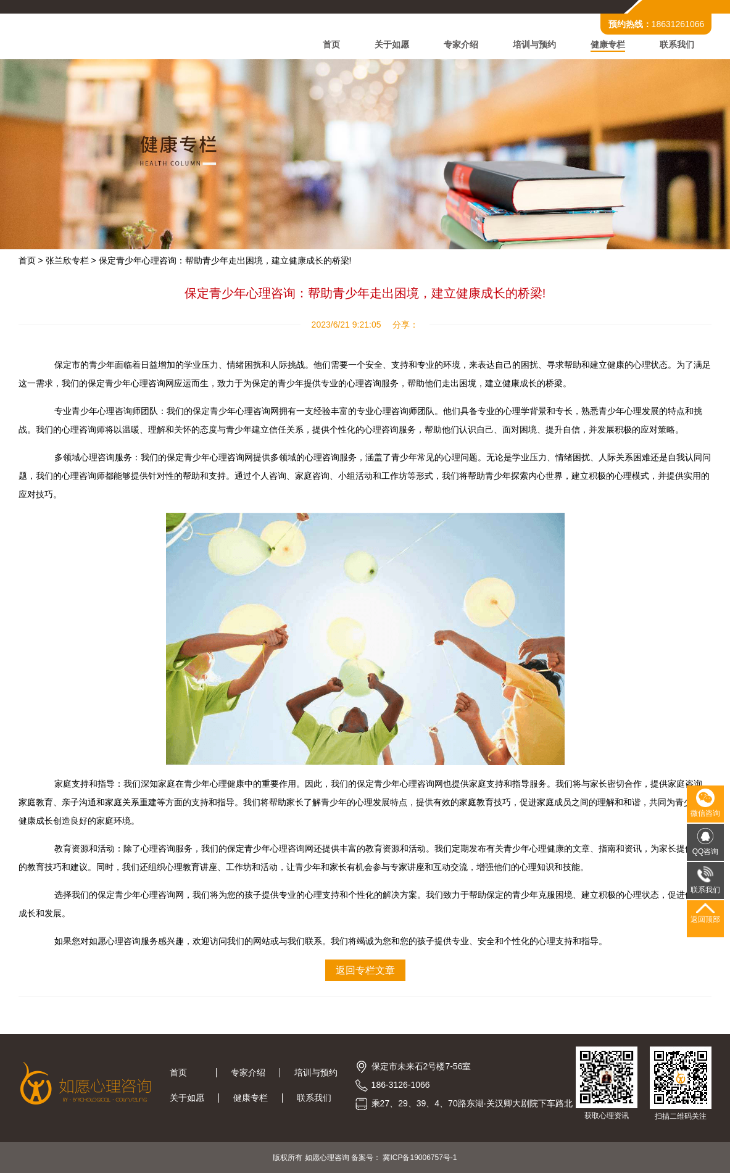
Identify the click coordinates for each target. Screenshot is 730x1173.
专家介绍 (461, 44)
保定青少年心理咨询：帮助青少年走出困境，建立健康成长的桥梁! (225, 260)
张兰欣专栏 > (71, 260)
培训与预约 (534, 44)
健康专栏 (608, 44)
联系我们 (677, 44)
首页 (331, 44)
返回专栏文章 (365, 970)
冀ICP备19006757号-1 (420, 1157)
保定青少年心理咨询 (136, 895)
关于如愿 (392, 44)
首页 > (31, 260)
